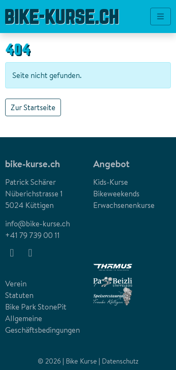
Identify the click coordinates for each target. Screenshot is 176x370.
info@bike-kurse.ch (37, 223)
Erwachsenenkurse (124, 205)
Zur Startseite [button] (33, 107)
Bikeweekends (116, 193)
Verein (16, 283)
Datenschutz (120, 361)
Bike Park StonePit (36, 306)
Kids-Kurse (110, 182)
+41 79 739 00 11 (32, 235)
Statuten (19, 295)
